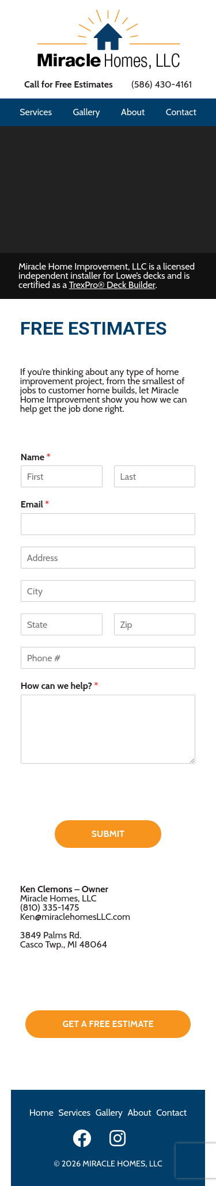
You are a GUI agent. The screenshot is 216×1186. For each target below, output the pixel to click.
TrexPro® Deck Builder (112, 284)
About (133, 112)
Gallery (86, 112)
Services (36, 112)
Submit (108, 833)
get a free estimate (107, 1023)
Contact (181, 112)
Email (35, 504)
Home (41, 1112)
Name (36, 457)
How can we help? (59, 685)
